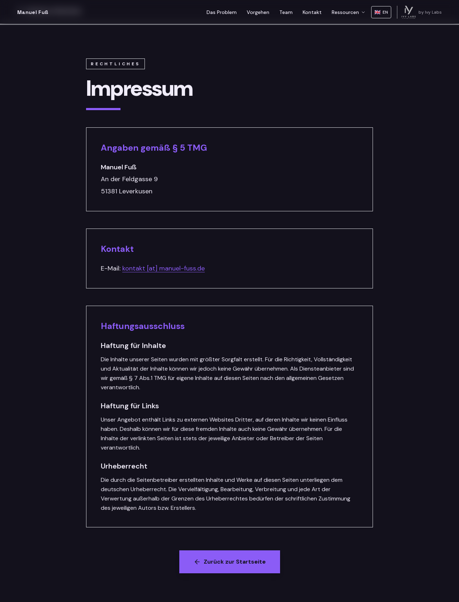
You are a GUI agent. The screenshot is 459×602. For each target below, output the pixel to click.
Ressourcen (348, 12)
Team (286, 12)
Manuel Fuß (32, 12)
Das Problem (222, 12)
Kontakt (312, 12)
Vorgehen (258, 12)
